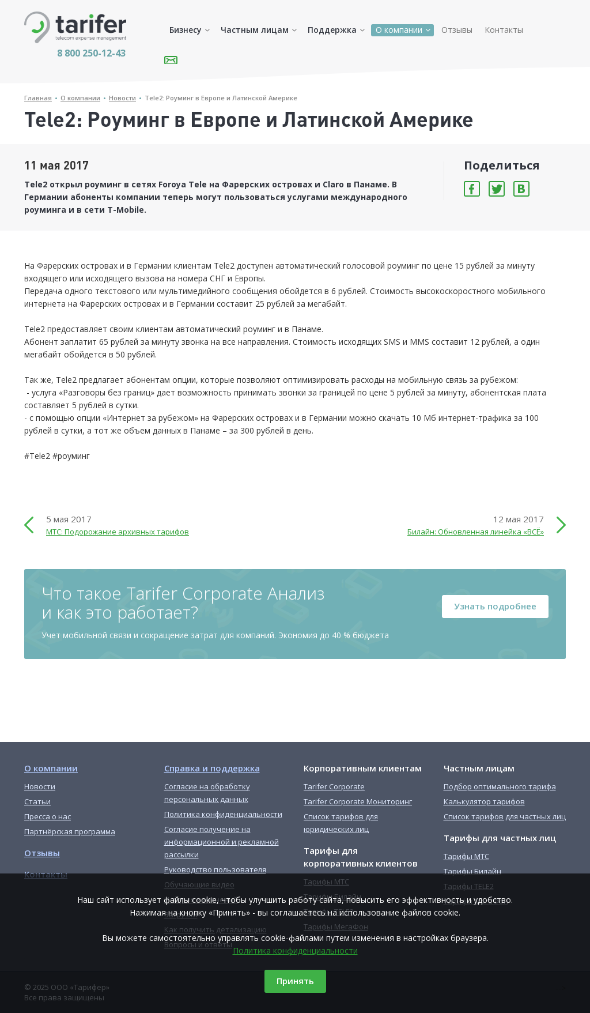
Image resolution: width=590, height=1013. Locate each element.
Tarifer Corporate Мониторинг (358, 801)
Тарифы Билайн (472, 871)
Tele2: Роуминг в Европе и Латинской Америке (221, 97)
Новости (122, 97)
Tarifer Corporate (334, 786)
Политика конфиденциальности (295, 950)
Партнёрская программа (69, 831)
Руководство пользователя (215, 869)
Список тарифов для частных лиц (505, 816)
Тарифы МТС (466, 856)
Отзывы (456, 29)
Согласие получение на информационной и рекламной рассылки (221, 842)
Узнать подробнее (495, 606)
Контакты (504, 29)
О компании (399, 29)
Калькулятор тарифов (484, 801)
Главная (38, 97)
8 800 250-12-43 (91, 53)
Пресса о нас (47, 816)
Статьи (37, 801)
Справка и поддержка (212, 768)
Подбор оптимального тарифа (500, 786)
